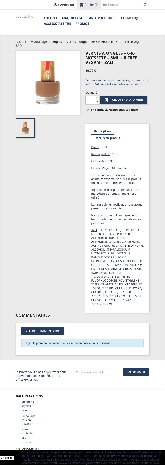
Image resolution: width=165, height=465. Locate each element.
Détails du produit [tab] (108, 138)
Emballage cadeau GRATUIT (28, 420)
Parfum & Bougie (101, 18)
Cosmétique (131, 18)
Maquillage (72, 18)
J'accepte (7, 457)
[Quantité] (90, 100)
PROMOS (82, 24)
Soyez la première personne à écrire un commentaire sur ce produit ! (68, 343)
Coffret (50, 18)
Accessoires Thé (57, 24)
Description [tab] (102, 131)
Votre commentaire (43, 331)
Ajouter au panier (123, 99)
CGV (24, 411)
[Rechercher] (125, 5)
